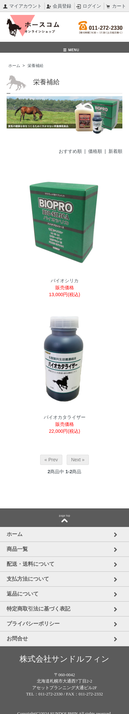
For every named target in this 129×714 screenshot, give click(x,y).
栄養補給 (35, 65)
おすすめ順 (70, 151)
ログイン (88, 6)
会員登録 (58, 6)
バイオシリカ (65, 280)
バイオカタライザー (65, 417)
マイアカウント (22, 6)
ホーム (14, 65)
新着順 (115, 151)
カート (116, 6)
